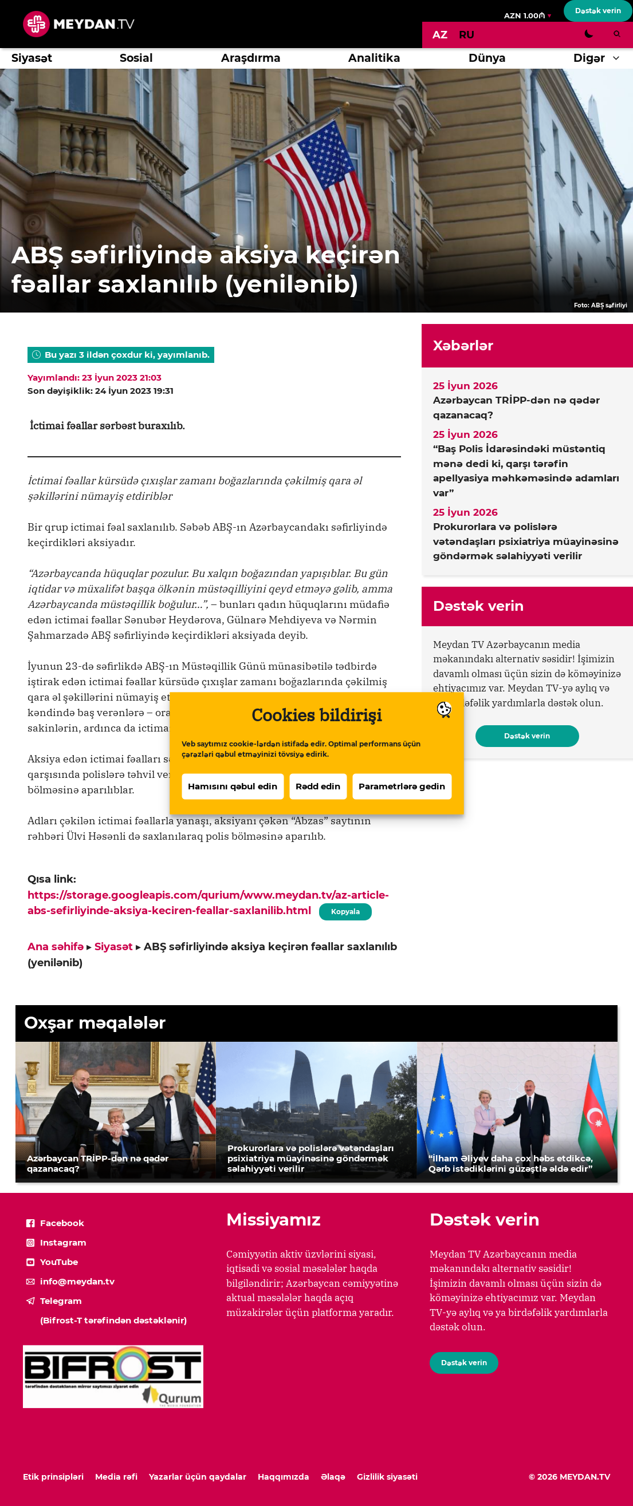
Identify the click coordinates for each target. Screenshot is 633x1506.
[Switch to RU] (466, 35)
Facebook (62, 1223)
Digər (603, 58)
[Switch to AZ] (440, 35)
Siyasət (31, 58)
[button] (619, 58)
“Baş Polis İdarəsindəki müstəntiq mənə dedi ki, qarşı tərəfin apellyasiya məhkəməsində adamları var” (526, 471)
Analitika (374, 58)
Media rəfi (116, 1477)
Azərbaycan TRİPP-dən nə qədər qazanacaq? (516, 407)
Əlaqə (333, 1477)
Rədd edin (318, 802)
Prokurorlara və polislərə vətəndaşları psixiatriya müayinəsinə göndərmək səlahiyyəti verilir (526, 541)
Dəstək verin (598, 10)
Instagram (63, 1242)
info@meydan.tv (77, 1281)
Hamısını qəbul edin (232, 802)
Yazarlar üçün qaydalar (197, 1477)
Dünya (487, 58)
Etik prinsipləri (53, 1477)
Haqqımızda (283, 1477)
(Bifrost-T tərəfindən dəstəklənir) (113, 1320)
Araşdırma (251, 58)
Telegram (61, 1300)
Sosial (136, 58)
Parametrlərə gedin (402, 802)
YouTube (59, 1261)
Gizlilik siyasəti (387, 1477)
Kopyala (345, 909)
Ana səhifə (55, 946)
